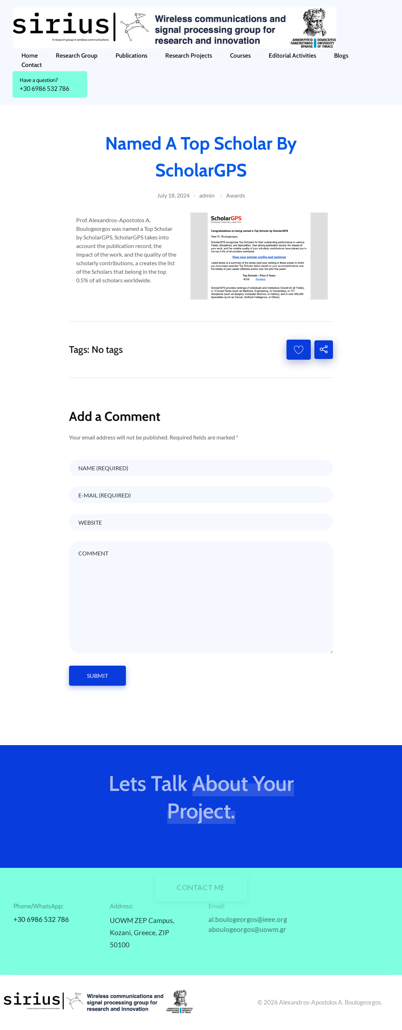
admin (207, 195)
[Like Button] (298, 350)
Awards (235, 195)
